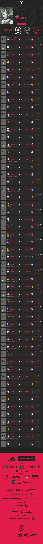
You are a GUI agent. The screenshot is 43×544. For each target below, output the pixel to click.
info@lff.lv (10, 536)
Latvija (28, 39)
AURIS (40, 540)
